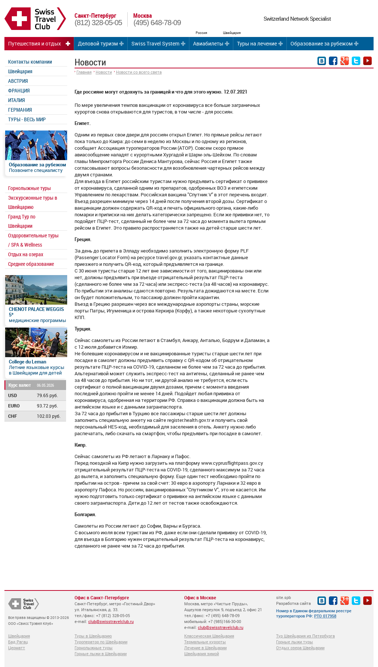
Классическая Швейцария (209, 636)
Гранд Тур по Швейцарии (21, 221)
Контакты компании (30, 61)
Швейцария (20, 71)
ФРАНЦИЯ (19, 90)
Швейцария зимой (201, 653)
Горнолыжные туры (29, 188)
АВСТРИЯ (18, 80)
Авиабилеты (208, 43)
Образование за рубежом (322, 43)
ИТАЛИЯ (16, 100)
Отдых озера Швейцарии (300, 647)
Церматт (16, 647)
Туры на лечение (257, 43)
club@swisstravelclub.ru (111, 621)
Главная (84, 72)
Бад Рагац (18, 641)
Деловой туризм (98, 43)
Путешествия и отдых (34, 43)
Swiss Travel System (155, 43)
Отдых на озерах (25, 254)
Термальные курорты (205, 641)
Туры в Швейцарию (93, 636)
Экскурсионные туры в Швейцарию (32, 202)
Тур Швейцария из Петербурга (305, 636)
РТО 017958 (325, 616)
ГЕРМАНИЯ (20, 109)
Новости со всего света (139, 72)
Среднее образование (31, 263)
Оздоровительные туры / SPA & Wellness (33, 240)
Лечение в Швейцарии (205, 647)
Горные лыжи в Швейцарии (101, 653)
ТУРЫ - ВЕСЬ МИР (27, 119)
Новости (104, 72)
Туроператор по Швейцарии (101, 641)
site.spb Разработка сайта (293, 600)
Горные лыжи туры (294, 641)
